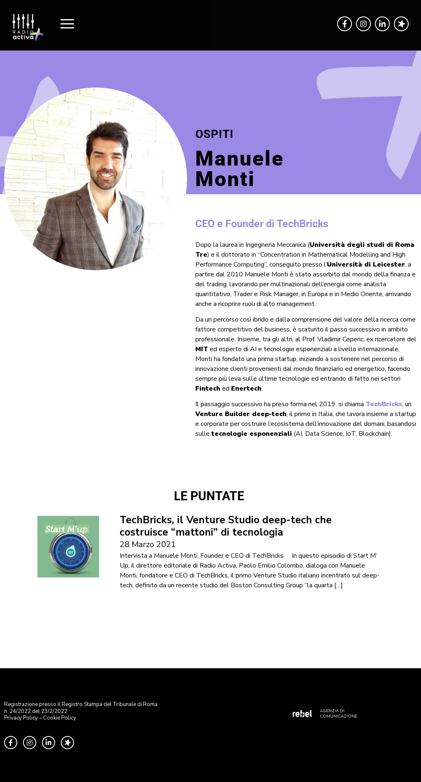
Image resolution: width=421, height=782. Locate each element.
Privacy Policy (21, 718)
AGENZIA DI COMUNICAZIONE (338, 713)
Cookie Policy (59, 718)
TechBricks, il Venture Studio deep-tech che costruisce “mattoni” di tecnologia (226, 526)
